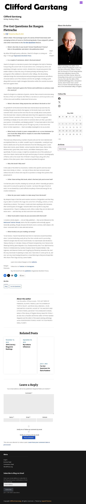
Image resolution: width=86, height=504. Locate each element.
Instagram (30, 266)
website (34, 262)
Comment (28, 496)
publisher (28, 271)
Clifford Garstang (12, 16)
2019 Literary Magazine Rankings (18, 342)
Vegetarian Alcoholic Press (22, 56)
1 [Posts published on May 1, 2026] (73, 120)
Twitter (22, 266)
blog (6, 286)
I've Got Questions (15, 286)
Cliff (6, 34)
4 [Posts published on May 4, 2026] (59, 124)
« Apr (59, 139)
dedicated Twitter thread (12, 222)
